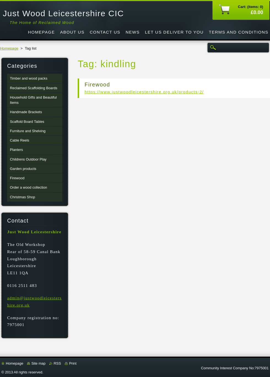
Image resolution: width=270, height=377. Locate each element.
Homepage (9, 48)
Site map (38, 363)
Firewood (97, 85)
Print (73, 363)
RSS (57, 363)
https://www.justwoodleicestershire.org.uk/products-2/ (144, 91)
